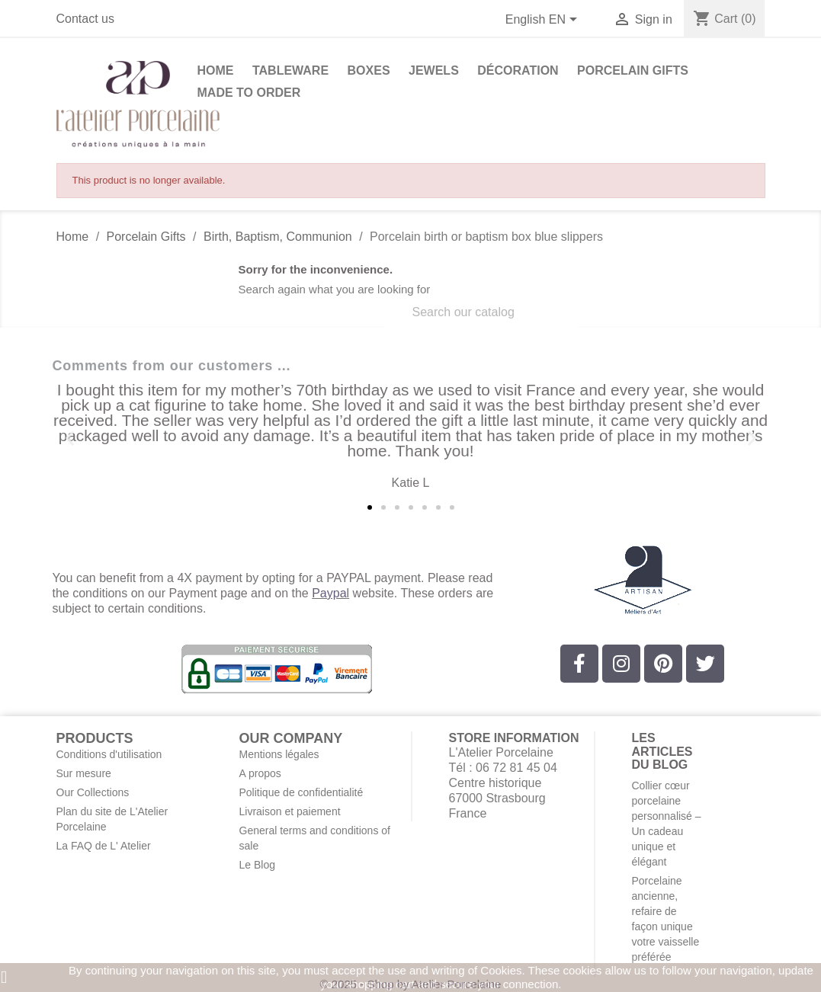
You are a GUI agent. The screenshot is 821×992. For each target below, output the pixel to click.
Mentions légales (279, 754)
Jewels (434, 70)
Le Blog (257, 865)
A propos (260, 773)
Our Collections (93, 792)
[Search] (481, 312)
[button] (69, 438)
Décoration (517, 70)
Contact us (85, 18)
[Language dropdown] (544, 20)
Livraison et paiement (290, 811)
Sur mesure (83, 773)
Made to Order (249, 92)
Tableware (290, 70)
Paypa (329, 593)
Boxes (369, 70)
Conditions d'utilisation (109, 754)
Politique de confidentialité (301, 792)
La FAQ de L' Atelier (103, 846)
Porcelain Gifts (632, 70)
